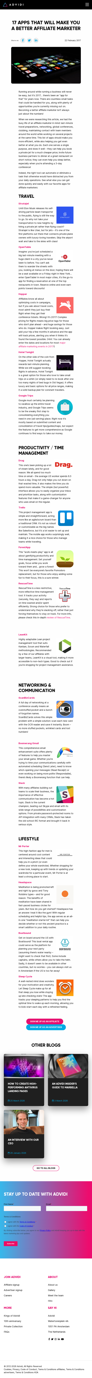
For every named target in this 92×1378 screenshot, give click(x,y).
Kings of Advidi (12, 1315)
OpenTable (25, 247)
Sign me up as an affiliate (44, 1021)
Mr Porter (24, 846)
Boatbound (25, 933)
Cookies (7, 1369)
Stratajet (24, 203)
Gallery (51, 1290)
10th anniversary (12, 1321)
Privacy (16, 1369)
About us (53, 1284)
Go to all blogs (46, 1168)
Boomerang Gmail (29, 743)
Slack (22, 783)
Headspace (25, 882)
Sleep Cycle (25, 976)
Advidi (13, 5)
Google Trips (26, 395)
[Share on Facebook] (23, 40)
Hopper (23, 294)
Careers (8, 1295)
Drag (21, 460)
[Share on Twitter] (29, 40)
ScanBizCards (27, 697)
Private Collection (13, 1326)
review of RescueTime (58, 617)
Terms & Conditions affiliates (51, 1369)
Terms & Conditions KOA (26, 1372)
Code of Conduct (29, 1369)
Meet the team (56, 1295)
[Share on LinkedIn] (36, 40)
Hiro (50, 1300)
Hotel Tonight (26, 352)
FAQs (6, 1331)
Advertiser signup (13, 1290)
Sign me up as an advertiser (46, 1027)
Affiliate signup (11, 1284)
